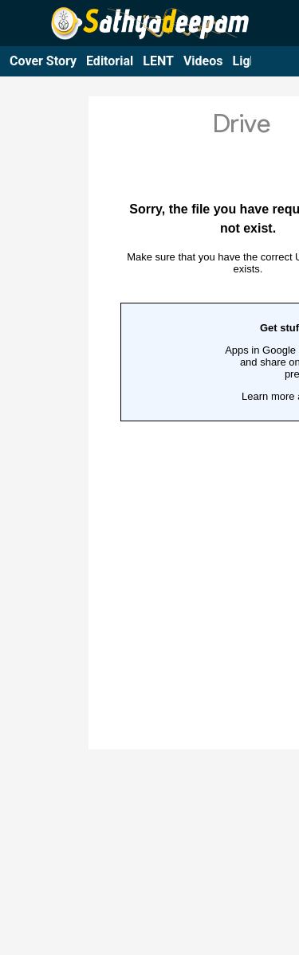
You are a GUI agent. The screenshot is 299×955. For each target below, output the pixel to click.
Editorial (109, 60)
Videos (203, 60)
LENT (158, 60)
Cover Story (43, 60)
